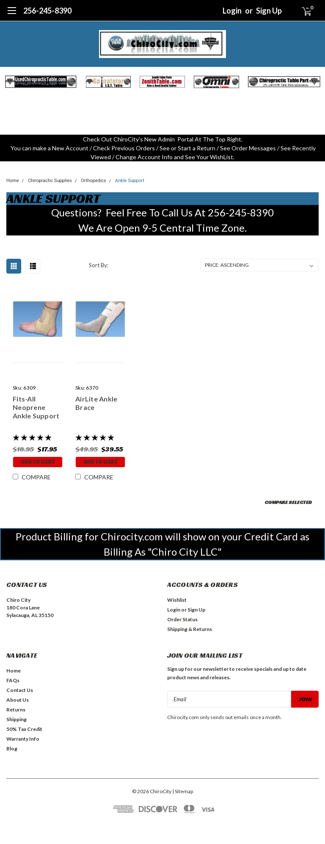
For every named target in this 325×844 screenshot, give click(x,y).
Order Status (182, 619)
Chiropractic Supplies (50, 180)
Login (232, 10)
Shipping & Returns (189, 629)
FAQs (12, 680)
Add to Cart (38, 461)
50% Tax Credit (24, 729)
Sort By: (98, 265)
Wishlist (177, 600)
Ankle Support (129, 180)
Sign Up (269, 10)
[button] (41, 82)
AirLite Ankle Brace (96, 403)
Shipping (16, 719)
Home (12, 180)
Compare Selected (288, 502)
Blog (11, 748)
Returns (15, 709)
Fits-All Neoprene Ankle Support (36, 407)
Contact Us (19, 690)
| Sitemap (182, 791)
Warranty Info (22, 739)
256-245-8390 (47, 10)
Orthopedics (93, 180)
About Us (17, 700)
